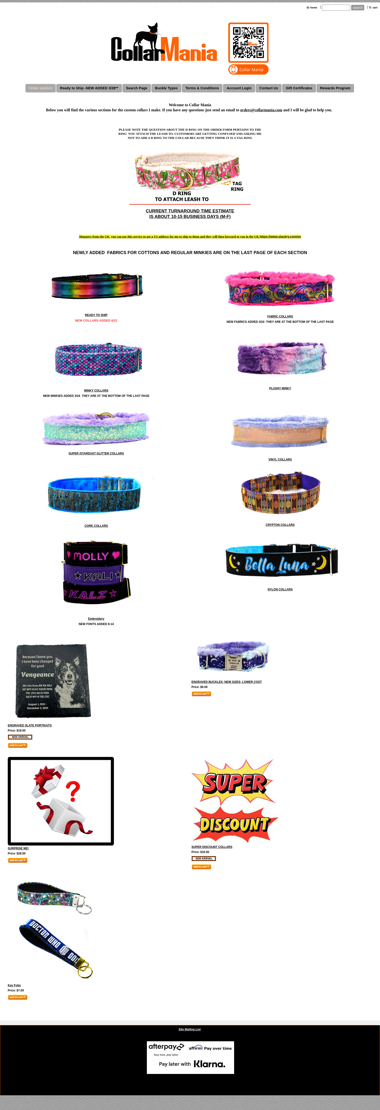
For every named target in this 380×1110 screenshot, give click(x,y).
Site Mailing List (190, 1029)
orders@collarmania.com (261, 110)
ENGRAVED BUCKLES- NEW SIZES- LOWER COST (226, 682)
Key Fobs (14, 985)
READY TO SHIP (96, 315)
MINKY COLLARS (96, 390)
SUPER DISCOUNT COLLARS (211, 847)
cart (374, 7)
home (313, 7)
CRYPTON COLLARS (280, 525)
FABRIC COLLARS (280, 316)
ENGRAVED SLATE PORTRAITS (30, 725)
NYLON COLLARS (280, 589)
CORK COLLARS (96, 526)
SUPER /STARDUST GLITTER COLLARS (96, 453)
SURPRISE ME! (18, 848)
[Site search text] (336, 8)
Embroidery (96, 618)
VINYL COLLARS (280, 459)
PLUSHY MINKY (280, 388)
